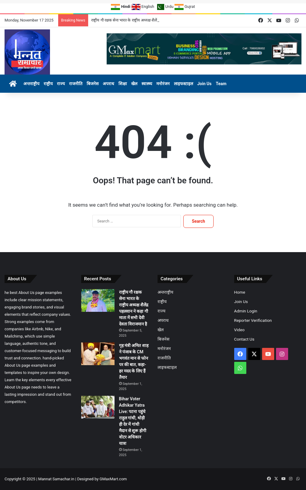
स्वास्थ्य (146, 83)
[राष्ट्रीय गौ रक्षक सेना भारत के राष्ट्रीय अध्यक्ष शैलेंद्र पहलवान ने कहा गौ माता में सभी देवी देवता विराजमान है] (98, 300)
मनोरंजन (163, 83)
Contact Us (244, 339)
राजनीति (75, 83)
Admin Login (245, 310)
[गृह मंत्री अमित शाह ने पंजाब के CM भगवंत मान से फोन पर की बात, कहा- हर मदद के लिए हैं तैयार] (98, 353)
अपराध (108, 83)
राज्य (61, 83)
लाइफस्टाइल (183, 83)
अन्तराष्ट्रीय (31, 83)
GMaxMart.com (113, 479)
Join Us (204, 83)
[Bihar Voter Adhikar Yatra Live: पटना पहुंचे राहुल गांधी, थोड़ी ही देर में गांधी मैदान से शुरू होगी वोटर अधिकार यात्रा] (98, 407)
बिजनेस (92, 83)
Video (239, 329)
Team (221, 83)
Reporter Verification (253, 320)
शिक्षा (122, 83)
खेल (134, 83)
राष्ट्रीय (48, 83)
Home (239, 292)
